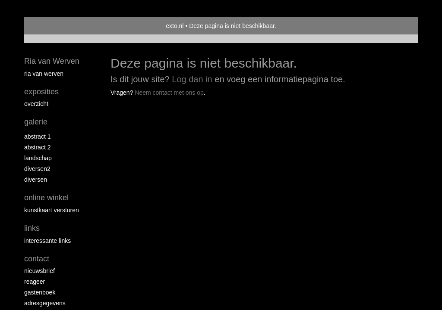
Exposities (41, 91)
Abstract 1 (37, 136)
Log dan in (192, 79)
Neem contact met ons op (169, 92)
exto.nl (174, 25)
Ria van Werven (51, 61)
